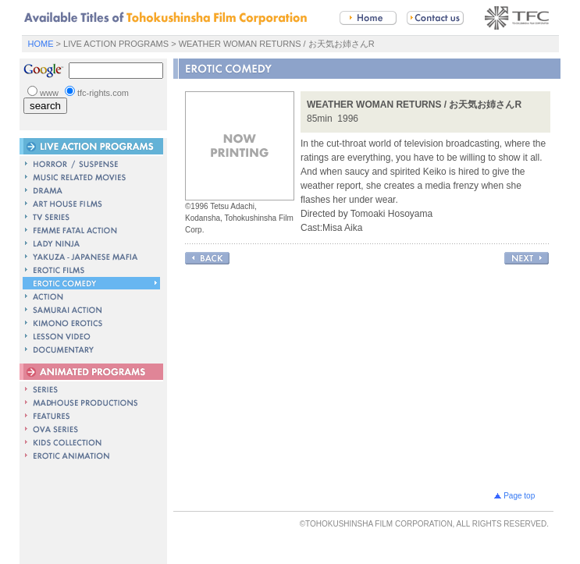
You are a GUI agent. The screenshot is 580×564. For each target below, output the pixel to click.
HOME (41, 43)
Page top (518, 493)
